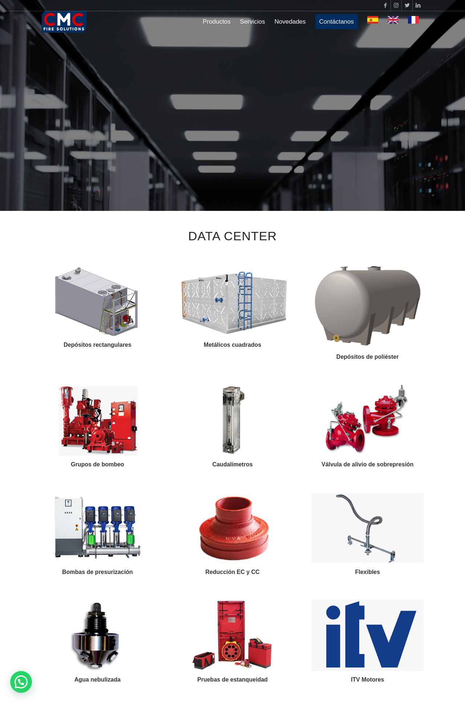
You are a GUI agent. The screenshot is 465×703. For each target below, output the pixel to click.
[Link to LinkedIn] (418, 5)
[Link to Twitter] (407, 5)
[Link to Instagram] (396, 5)
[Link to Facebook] (385, 5)
